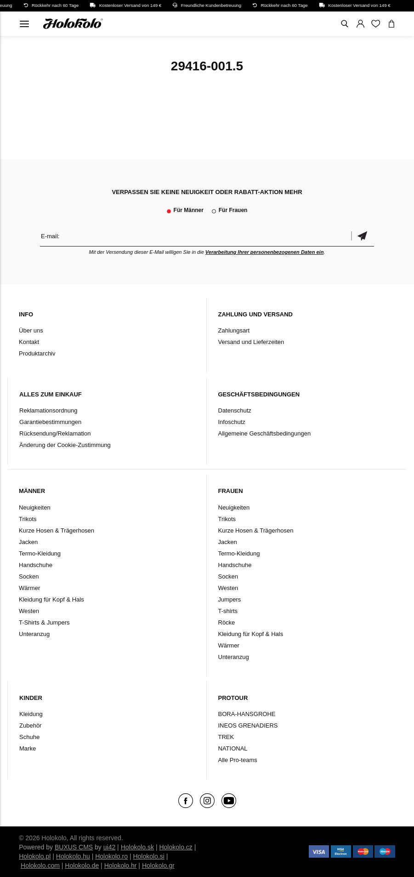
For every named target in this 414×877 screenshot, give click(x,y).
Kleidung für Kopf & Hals (51, 599)
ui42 (109, 847)
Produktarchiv (37, 353)
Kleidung (31, 714)
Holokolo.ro (111, 856)
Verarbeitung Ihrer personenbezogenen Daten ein (264, 252)
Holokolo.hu (73, 856)
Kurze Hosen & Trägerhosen (56, 530)
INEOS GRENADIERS (248, 725)
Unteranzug (34, 634)
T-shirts (228, 611)
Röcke (226, 622)
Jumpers (229, 599)
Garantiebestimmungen (50, 421)
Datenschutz (234, 410)
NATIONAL (233, 748)
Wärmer (29, 588)
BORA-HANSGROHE (247, 714)
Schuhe (29, 737)
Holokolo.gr (158, 865)
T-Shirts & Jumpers (44, 622)
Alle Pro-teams (237, 760)
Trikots (28, 519)
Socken (29, 576)
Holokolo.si (148, 856)
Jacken (28, 542)
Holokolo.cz (175, 847)
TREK (226, 737)
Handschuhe (35, 565)
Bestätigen (362, 236)
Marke (27, 748)
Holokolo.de (82, 865)
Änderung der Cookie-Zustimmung (65, 444)
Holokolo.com (40, 865)
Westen (29, 611)
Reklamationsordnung (48, 410)
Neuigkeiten (35, 507)
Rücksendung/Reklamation (55, 433)
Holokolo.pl (35, 856)
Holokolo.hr (120, 865)
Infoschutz (231, 421)
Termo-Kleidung (40, 553)
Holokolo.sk (137, 847)
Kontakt (29, 341)
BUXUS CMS (74, 847)
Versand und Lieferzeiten (251, 341)
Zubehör (30, 725)
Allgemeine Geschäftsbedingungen (264, 433)
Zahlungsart (234, 330)
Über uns (31, 330)
